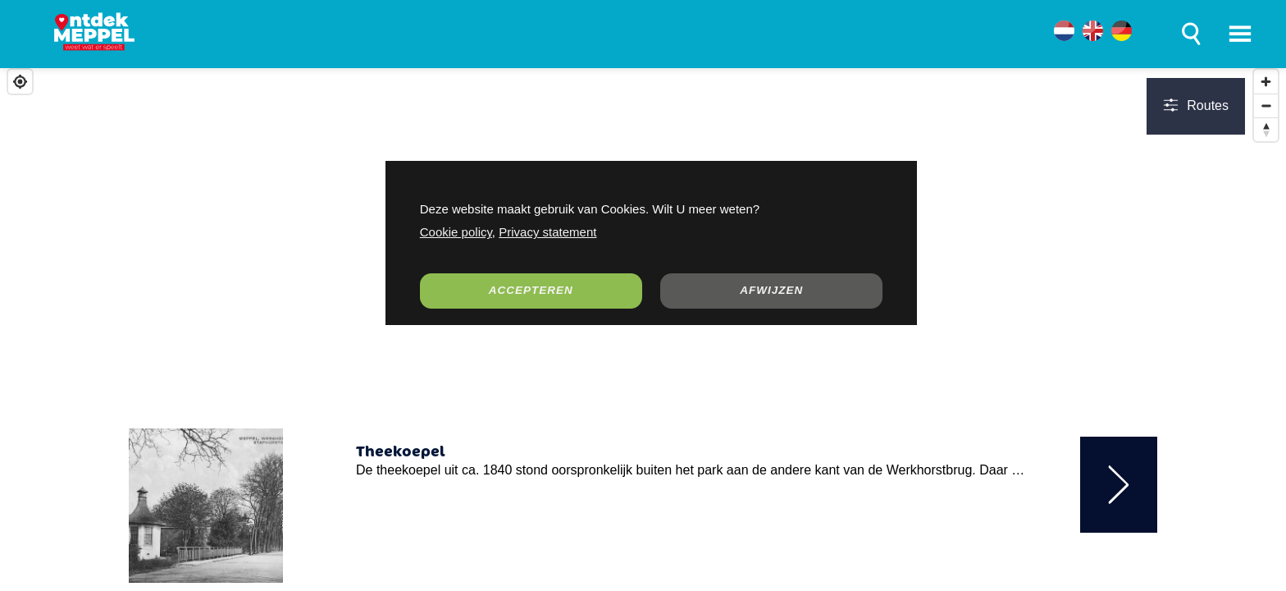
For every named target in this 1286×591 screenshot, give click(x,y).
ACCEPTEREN (531, 290)
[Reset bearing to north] (1266, 129)
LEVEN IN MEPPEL (396, 35)
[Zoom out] (1266, 105)
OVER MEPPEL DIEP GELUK (800, 35)
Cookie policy (456, 232)
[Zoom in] (1266, 82)
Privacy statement (547, 232)
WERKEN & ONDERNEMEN (584, 35)
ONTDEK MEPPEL (235, 35)
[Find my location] (20, 82)
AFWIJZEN (771, 290)
